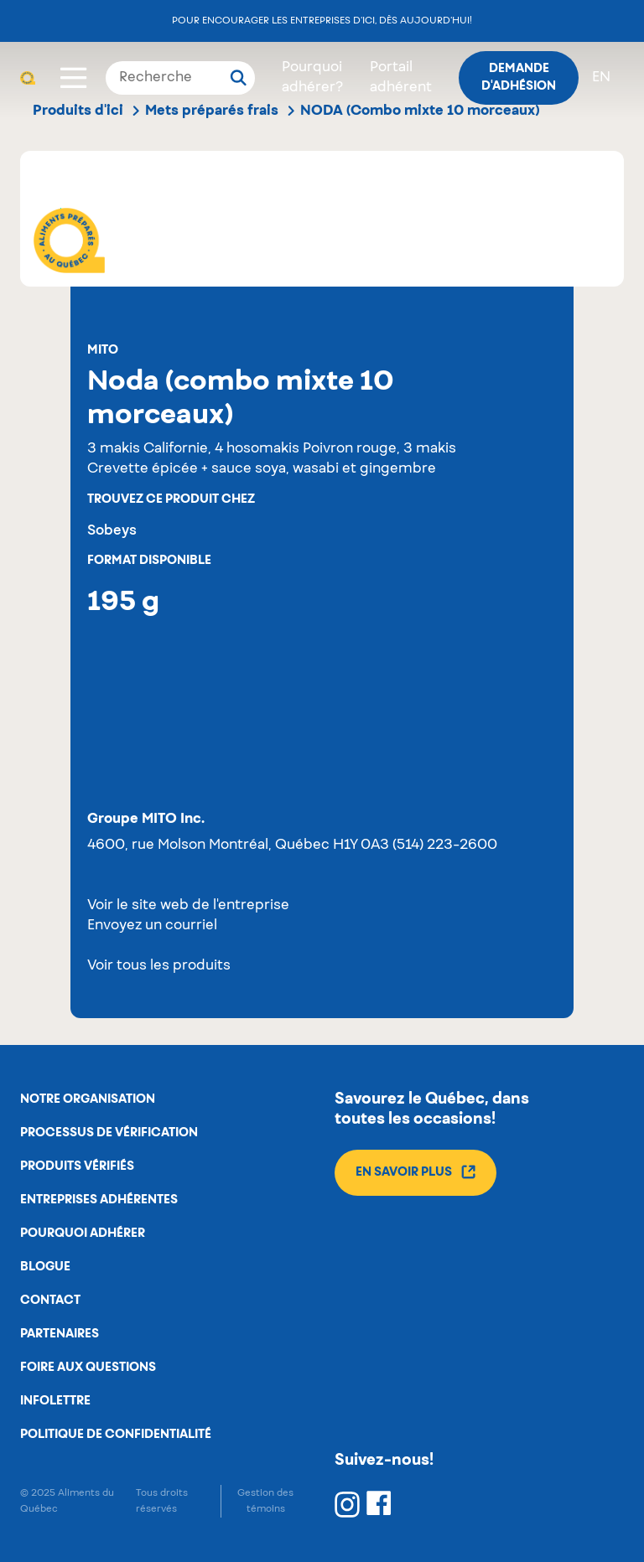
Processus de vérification (109, 1133)
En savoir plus (415, 1172)
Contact (50, 1300)
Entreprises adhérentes (99, 1200)
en (601, 78)
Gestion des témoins (265, 1500)
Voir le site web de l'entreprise (188, 906)
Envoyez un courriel (152, 926)
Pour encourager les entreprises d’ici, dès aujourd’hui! (322, 20)
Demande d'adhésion (518, 77)
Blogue (45, 1267)
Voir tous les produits (159, 966)
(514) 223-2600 (444, 845)
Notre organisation (87, 1099)
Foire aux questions (88, 1367)
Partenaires (59, 1334)
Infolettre (55, 1401)
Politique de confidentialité (115, 1434)
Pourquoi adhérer (82, 1233)
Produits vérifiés (77, 1166)
